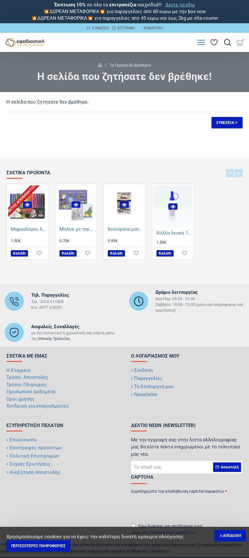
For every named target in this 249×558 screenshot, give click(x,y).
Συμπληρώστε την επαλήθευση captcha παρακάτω (177, 491)
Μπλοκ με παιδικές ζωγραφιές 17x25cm (77, 229)
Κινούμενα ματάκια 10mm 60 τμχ (126, 229)
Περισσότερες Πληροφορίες (38, 546)
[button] (27, 204)
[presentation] (175, 506)
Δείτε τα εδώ (180, 5)
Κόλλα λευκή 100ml (174, 233)
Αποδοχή (232, 535)
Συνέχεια (225, 122)
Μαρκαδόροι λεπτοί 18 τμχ (29, 229)
